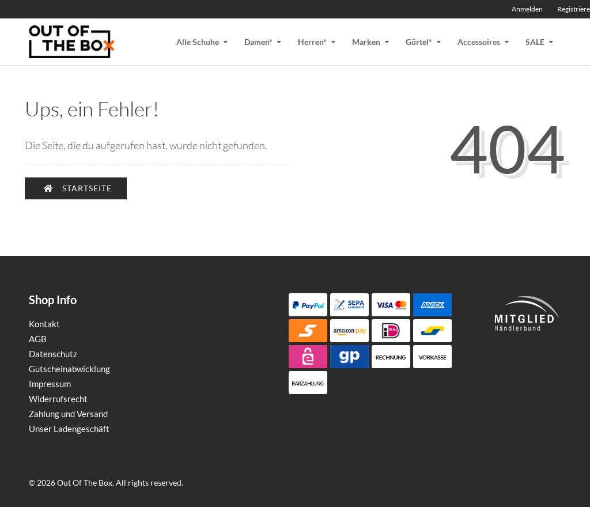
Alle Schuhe (197, 42)
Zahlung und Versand (68, 413)
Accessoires (478, 42)
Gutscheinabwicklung (69, 369)
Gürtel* (419, 42)
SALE (534, 42)
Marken (366, 42)
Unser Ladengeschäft (69, 428)
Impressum (50, 384)
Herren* (312, 42)
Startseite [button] (78, 188)
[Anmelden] (525, 9)
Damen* (258, 42)
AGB (38, 339)
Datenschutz (53, 354)
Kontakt (44, 324)
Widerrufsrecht (58, 399)
